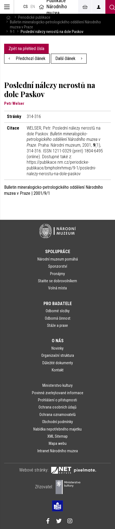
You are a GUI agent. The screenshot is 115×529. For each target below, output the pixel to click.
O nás (58, 340)
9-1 (12, 31)
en (33, 6)
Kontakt (58, 370)
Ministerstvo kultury (57, 385)
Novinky (57, 348)
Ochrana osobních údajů (57, 407)
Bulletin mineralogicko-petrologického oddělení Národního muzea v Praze (55, 24)
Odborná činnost (57, 318)
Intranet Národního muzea (57, 451)
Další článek (69, 58)
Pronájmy (57, 274)
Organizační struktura (57, 355)
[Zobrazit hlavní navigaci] (7, 7)
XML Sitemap (57, 436)
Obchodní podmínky (57, 422)
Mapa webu (58, 443)
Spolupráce (57, 251)
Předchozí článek (27, 58)
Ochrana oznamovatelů (57, 414)
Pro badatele (57, 303)
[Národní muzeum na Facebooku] (47, 521)
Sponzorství (57, 266)
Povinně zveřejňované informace (57, 393)
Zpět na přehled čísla (26, 48)
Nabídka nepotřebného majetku (57, 429)
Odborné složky (58, 311)
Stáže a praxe (57, 325)
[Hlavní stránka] (8, 17)
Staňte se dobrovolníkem (57, 281)
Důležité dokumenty (57, 363)
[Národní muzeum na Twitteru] (58, 521)
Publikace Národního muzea (52, 7)
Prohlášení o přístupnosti (57, 400)
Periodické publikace (34, 17)
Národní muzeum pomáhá (57, 259)
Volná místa (57, 288)
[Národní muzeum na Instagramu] (69, 521)
